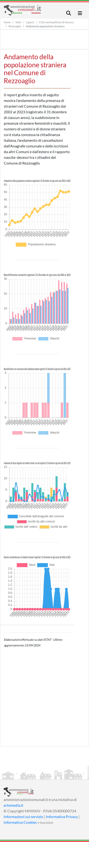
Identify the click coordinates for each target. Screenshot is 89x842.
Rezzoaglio (15, 26)
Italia (18, 22)
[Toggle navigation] (68, 13)
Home (7, 22)
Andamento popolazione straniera (45, 26)
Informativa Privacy (62, 816)
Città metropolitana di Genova (56, 22)
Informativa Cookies (20, 822)
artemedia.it (13, 805)
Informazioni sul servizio (23, 816)
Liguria (30, 22)
